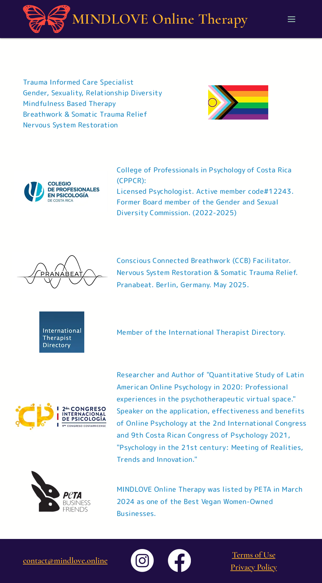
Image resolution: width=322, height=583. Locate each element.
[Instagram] (142, 560)
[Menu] (291, 19)
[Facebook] (179, 560)
